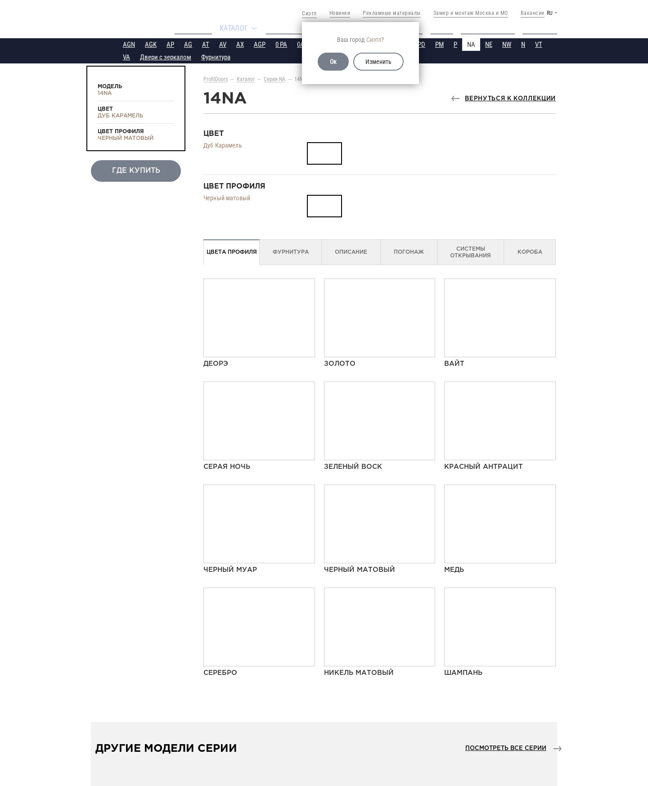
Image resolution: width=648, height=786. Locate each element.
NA (471, 44)
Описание (351, 251)
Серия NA (274, 78)
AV (222, 44)
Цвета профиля (232, 251)
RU (550, 13)
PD (421, 44)
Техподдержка (491, 28)
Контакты (544, 28)
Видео (444, 28)
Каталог (246, 78)
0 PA (281, 44)
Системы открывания (470, 251)
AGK (151, 44)
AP (170, 44)
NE (488, 44)
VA (126, 56)
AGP (260, 44)
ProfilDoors (215, 78)
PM (439, 44)
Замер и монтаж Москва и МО (470, 13)
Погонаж (409, 251)
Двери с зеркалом (165, 56)
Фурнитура (215, 56)
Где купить (286, 28)
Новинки (340, 13)
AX (240, 44)
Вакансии (532, 13)
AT (205, 44)
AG (188, 44)
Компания (188, 28)
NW (506, 44)
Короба (530, 251)
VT (538, 44)
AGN (129, 44)
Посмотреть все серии (505, 747)
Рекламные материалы (392, 13)
